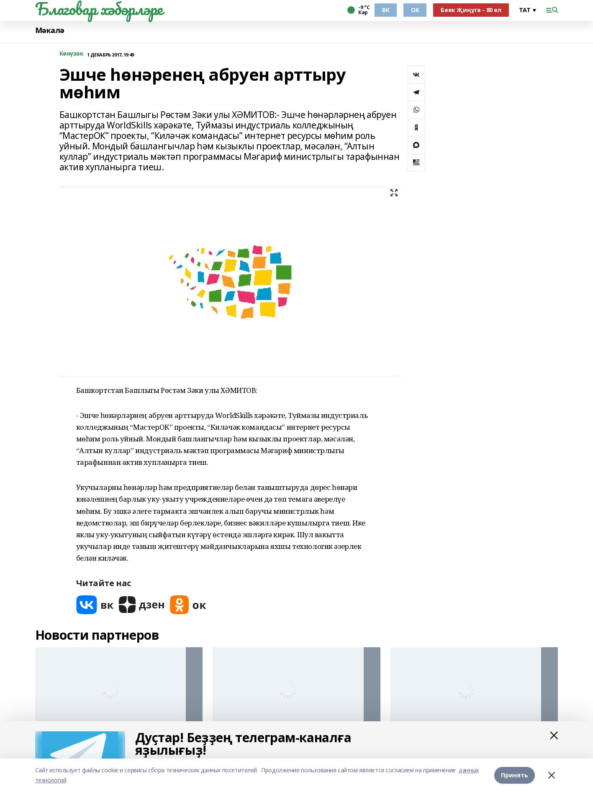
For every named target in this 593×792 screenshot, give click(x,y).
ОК (415, 10)
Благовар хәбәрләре (99, 8)
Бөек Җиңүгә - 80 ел (471, 10)
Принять (514, 775)
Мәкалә (49, 30)
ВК (385, 10)
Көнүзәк (71, 53)
